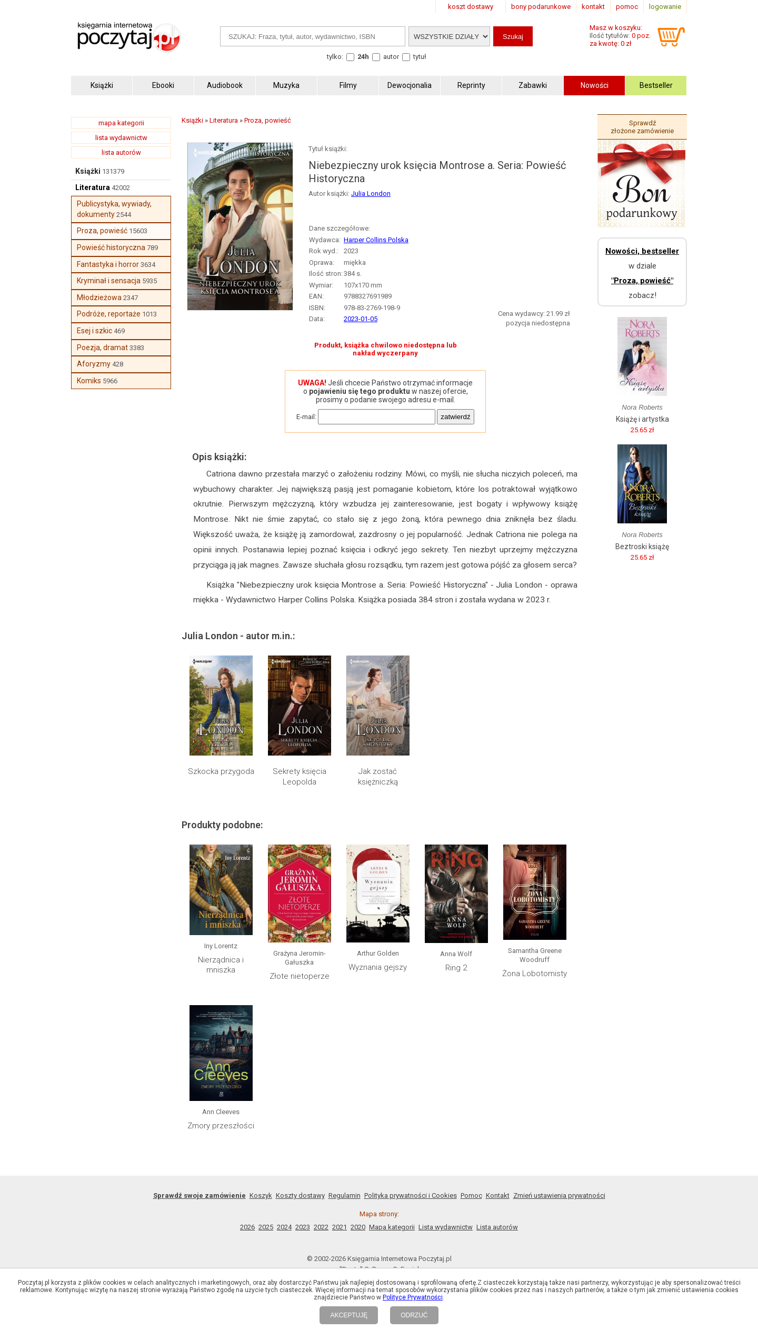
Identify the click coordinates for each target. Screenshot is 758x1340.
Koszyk (261, 1195)
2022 (321, 1227)
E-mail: (306, 417)
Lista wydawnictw (445, 1227)
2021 (339, 1227)
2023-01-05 (360, 319)
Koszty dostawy (300, 1195)
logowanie (665, 7)
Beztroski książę (642, 546)
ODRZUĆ (414, 1315)
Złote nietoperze (300, 976)
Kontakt (498, 1195)
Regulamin (344, 1195)
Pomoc (471, 1195)
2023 (302, 1227)
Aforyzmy (94, 364)
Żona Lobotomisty (534, 973)
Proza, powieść (102, 230)
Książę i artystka (642, 419)
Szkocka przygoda (221, 771)
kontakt (593, 7)
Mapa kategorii (392, 1227)
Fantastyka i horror (108, 264)
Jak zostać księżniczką (378, 777)
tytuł (419, 57)
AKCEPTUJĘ (348, 1315)
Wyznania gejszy (377, 967)
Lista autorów (497, 1227)
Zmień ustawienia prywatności (559, 1195)
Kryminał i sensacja (109, 280)
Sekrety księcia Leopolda (299, 777)
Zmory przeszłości (220, 1125)
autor (391, 57)
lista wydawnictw (121, 138)
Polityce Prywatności (413, 1297)
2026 (247, 1227)
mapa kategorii (121, 123)
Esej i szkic (94, 330)
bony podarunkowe (541, 7)
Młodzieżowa (99, 297)
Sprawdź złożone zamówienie (642, 127)
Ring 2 (456, 967)
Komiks (89, 380)
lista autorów (121, 152)
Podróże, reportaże (109, 314)
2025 (265, 1227)
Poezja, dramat (102, 347)
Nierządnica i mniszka (221, 965)
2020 (358, 1227)
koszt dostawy (470, 7)
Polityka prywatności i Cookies (410, 1195)
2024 (284, 1227)
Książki (88, 171)
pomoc (627, 7)
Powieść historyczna (111, 247)
